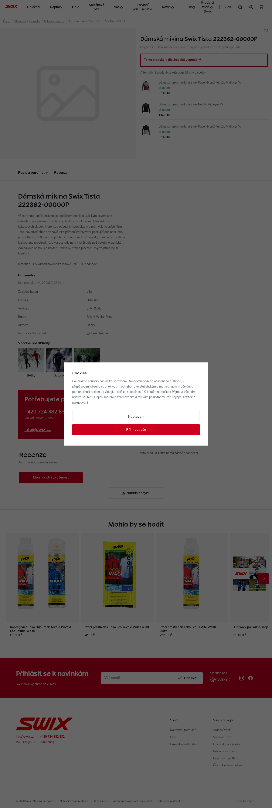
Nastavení (136, 417)
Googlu (110, 392)
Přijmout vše (136, 430)
